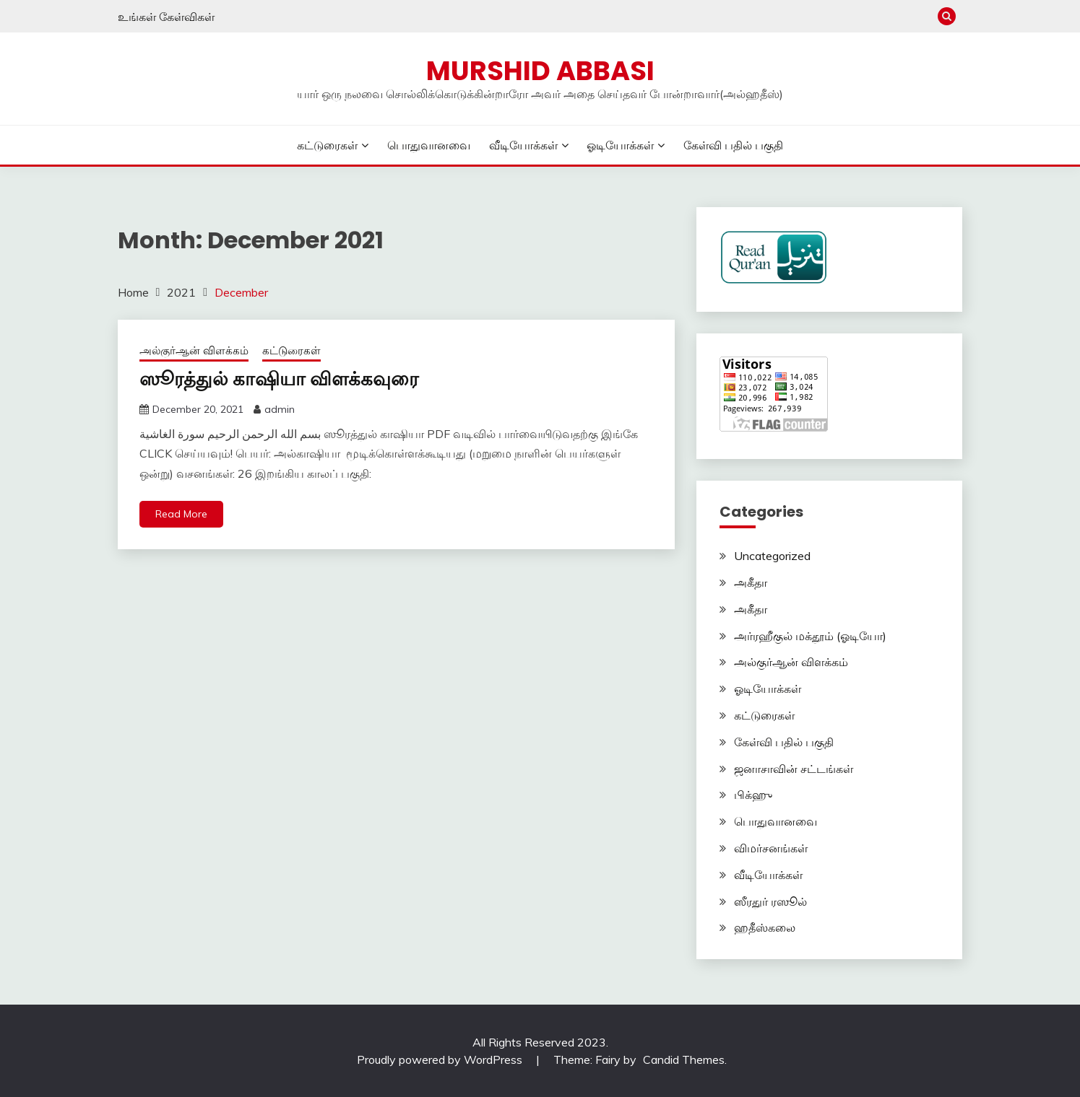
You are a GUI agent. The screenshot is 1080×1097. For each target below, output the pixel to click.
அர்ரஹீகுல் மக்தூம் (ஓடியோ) (810, 636)
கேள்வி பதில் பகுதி (733, 145)
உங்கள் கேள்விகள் (166, 16)
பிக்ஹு (753, 794)
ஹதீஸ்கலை (764, 927)
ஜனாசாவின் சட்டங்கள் (793, 768)
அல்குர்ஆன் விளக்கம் (194, 350)
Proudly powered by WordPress (441, 1059)
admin (279, 409)
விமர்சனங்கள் (771, 848)
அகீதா (750, 582)
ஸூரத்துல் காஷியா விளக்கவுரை (278, 379)
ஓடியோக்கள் (620, 145)
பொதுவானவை (428, 145)
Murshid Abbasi (540, 70)
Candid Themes (684, 1059)
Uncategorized (772, 555)
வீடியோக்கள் (523, 145)
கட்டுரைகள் (327, 145)
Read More (181, 513)
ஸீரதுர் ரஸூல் (770, 901)
